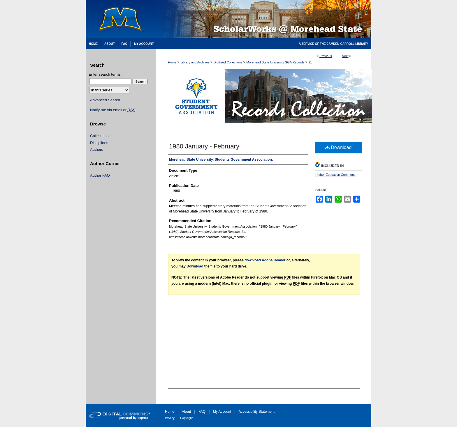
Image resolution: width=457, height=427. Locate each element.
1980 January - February (204, 146)
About (186, 412)
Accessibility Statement (257, 412)
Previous (325, 56)
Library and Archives (195, 62)
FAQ (201, 412)
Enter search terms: (105, 74)
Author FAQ (100, 175)
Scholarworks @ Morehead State (263, 19)
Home (172, 62)
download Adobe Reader (265, 260)
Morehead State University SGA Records (275, 62)
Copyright (186, 418)
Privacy (170, 418)
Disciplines (99, 143)
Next (345, 56)
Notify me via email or (112, 110)
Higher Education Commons (335, 174)
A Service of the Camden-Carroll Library (333, 43)
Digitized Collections (227, 62)
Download (338, 147)
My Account (222, 412)
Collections (99, 136)
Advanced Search (105, 100)
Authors (96, 149)
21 (310, 62)
